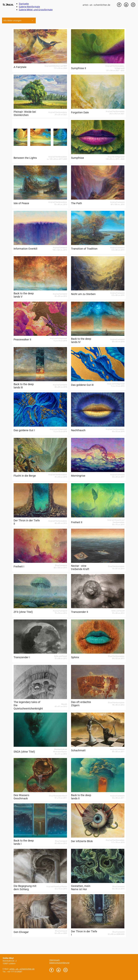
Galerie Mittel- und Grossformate (36, 9)
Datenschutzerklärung (59, 962)
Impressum (54, 960)
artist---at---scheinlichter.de (96, 4)
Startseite (24, 3)
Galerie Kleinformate (29, 6)
